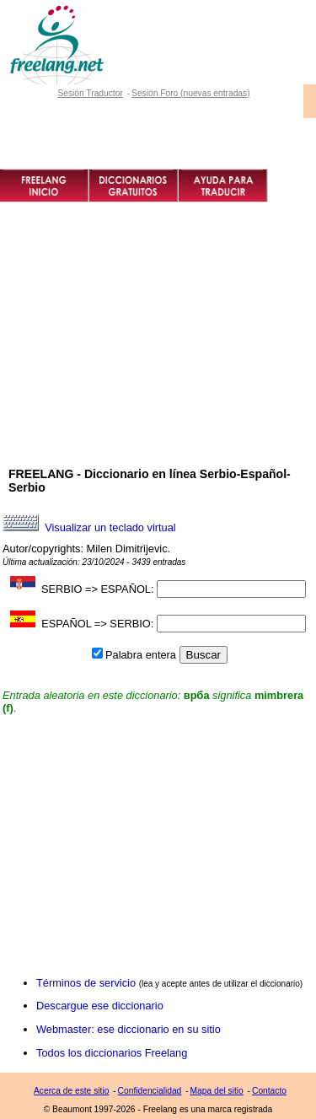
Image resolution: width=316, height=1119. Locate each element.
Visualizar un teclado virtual (110, 527)
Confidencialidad (150, 1090)
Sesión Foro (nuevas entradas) (190, 93)
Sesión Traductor (89, 93)
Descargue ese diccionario (99, 1005)
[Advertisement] (158, 363)
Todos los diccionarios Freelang (111, 1052)
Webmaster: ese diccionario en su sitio (128, 1029)
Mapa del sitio (217, 1090)
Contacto (269, 1090)
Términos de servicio (86, 982)
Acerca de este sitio (71, 1090)
